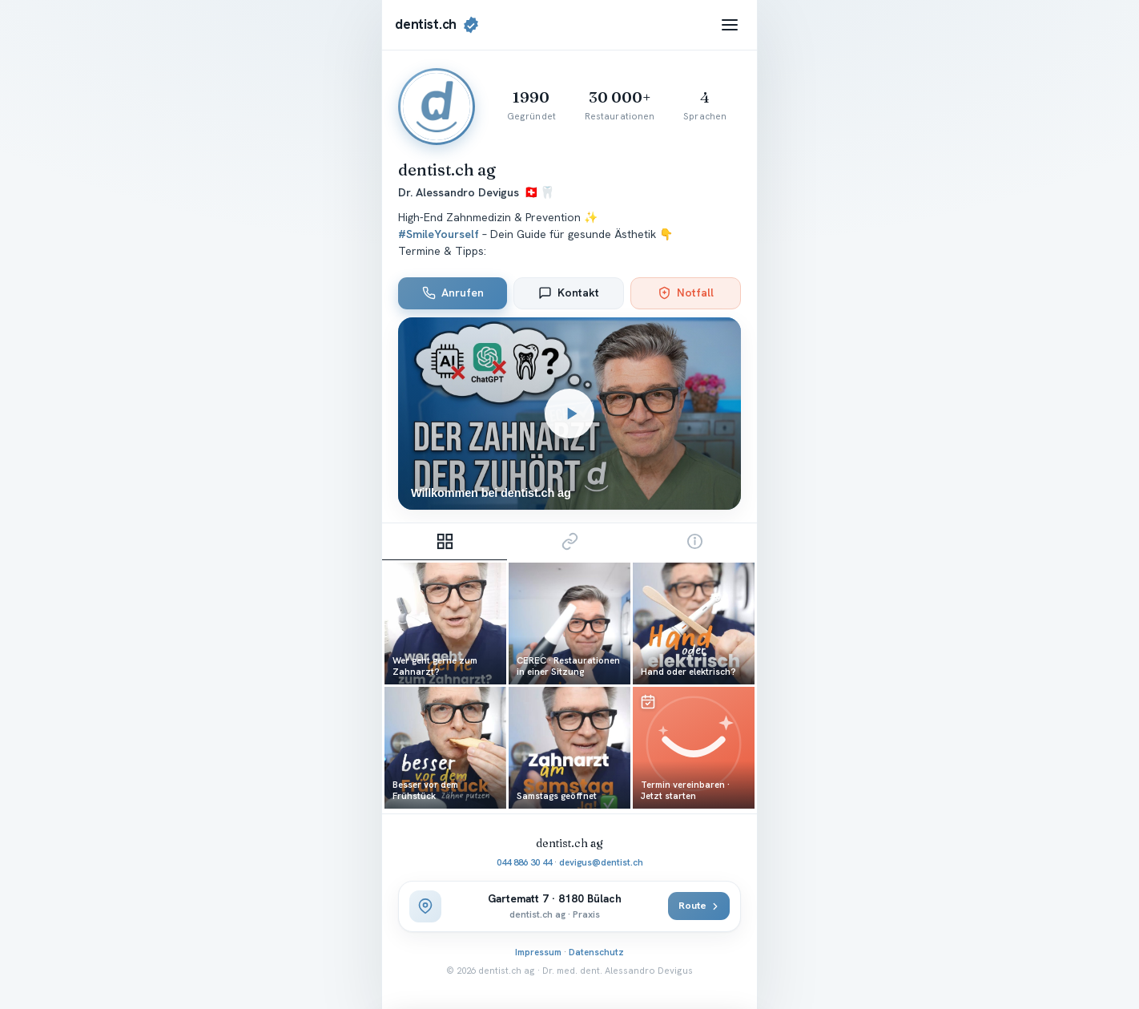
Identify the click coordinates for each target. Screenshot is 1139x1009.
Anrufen (453, 292)
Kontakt (568, 292)
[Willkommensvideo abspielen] (569, 414)
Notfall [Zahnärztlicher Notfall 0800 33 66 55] (686, 292)
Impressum (538, 952)
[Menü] (729, 24)
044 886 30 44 (524, 862)
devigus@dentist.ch (601, 862)
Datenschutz (596, 952)
